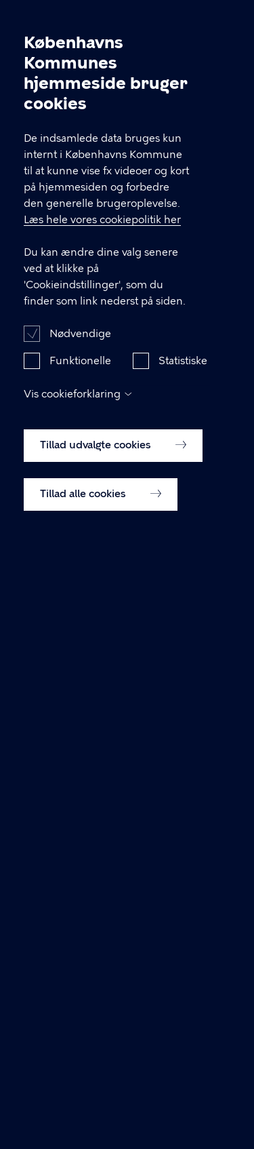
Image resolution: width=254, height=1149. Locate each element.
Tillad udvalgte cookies (113, 451)
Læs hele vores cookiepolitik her (102, 226)
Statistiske (182, 367)
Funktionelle (80, 367)
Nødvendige (80, 340)
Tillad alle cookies (100, 500)
